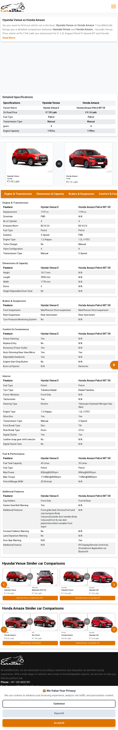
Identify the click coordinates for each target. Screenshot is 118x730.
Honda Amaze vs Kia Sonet (30, 643)
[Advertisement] (59, 67)
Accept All (59, 723)
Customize (59, 703)
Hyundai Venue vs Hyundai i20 (87, 598)
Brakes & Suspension (81, 193)
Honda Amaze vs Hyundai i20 (87, 643)
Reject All (59, 713)
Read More (9, 37)
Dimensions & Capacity (50, 193)
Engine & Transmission (18, 193)
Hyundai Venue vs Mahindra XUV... (30, 598)
